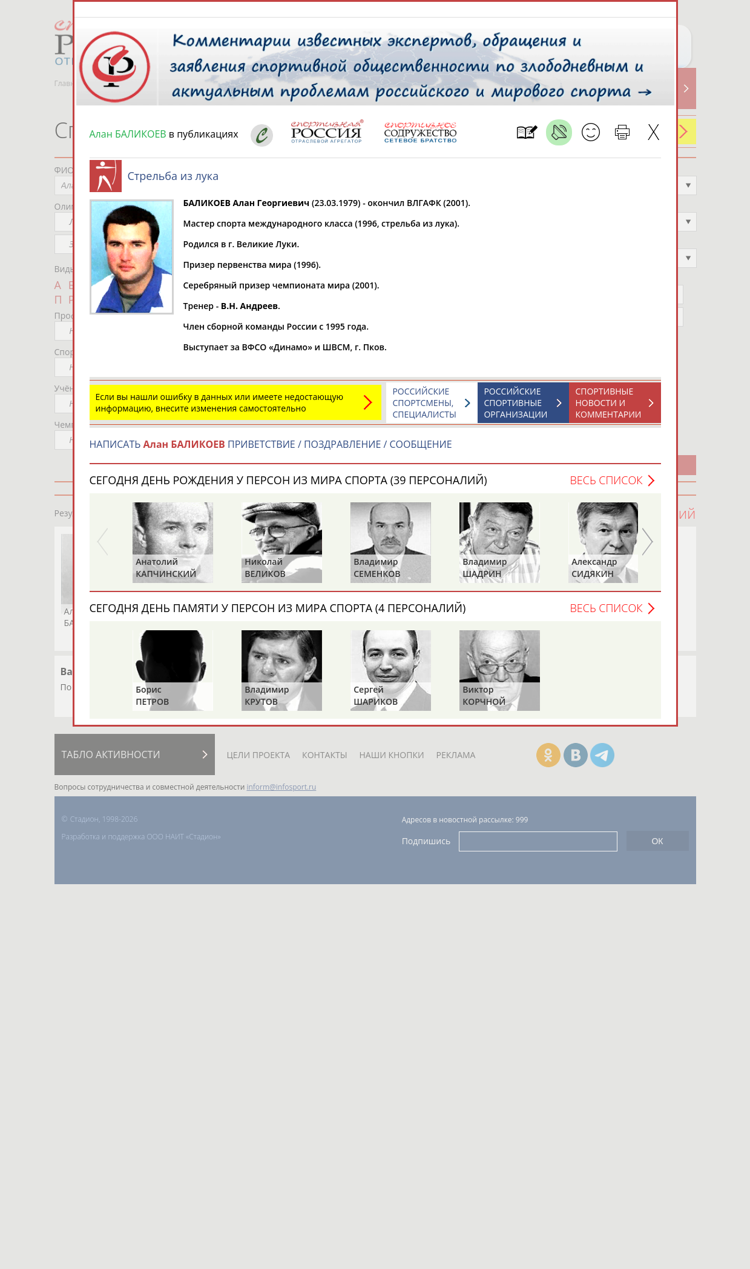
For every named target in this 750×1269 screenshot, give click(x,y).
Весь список (606, 486)
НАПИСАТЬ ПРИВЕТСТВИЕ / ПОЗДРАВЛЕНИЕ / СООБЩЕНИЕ (271, 450)
